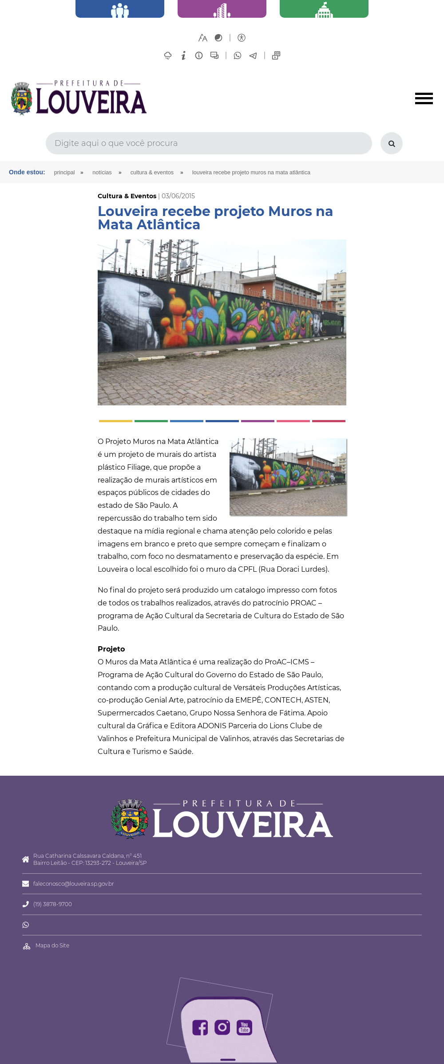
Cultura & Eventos (152, 172)
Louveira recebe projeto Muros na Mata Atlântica (251, 172)
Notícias (101, 172)
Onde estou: (27, 172)
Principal (64, 172)
